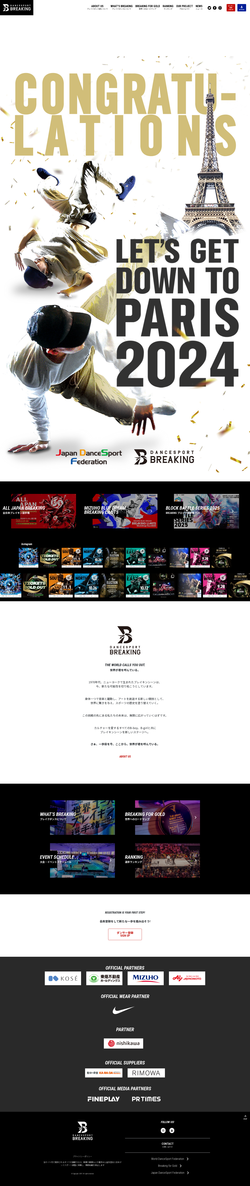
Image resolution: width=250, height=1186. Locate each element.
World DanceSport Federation (167, 1159)
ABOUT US (125, 756)
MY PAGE (241, 8)
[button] (97, 7)
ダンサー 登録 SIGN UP (231, 7)
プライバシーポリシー (82, 1156)
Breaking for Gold (167, 1165)
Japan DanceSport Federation (167, 1172)
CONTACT (168, 1145)
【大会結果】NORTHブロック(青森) (84, 477)
